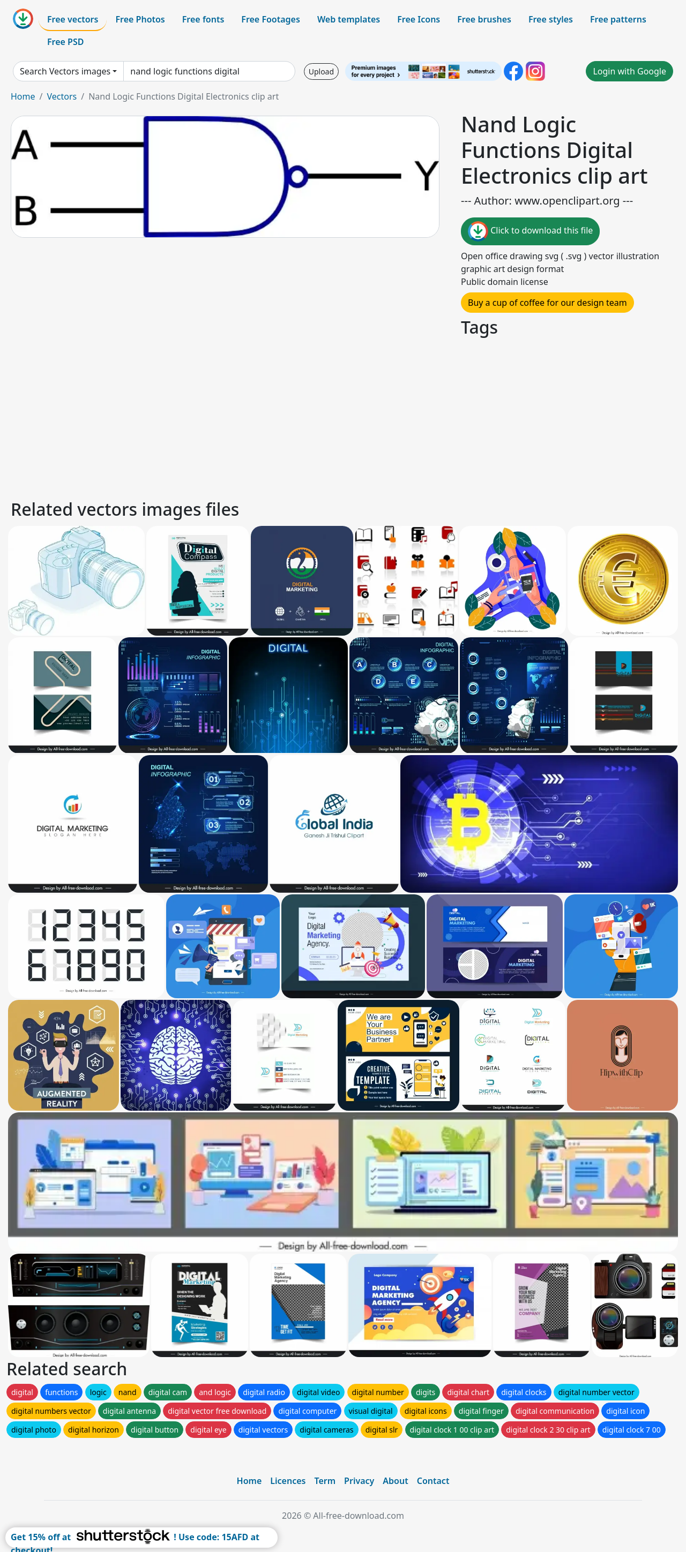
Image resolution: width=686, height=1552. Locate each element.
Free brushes (484, 19)
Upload (321, 71)
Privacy (359, 1481)
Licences (287, 1481)
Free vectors (72, 19)
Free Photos (140, 19)
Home (23, 96)
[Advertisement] (331, 417)
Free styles (550, 19)
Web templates (348, 19)
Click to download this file (530, 231)
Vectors (62, 96)
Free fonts (203, 19)
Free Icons (418, 19)
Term (324, 1481)
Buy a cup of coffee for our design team (547, 302)
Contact (433, 1481)
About (395, 1481)
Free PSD (65, 42)
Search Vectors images (65, 71)
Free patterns (618, 19)
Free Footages (270, 19)
